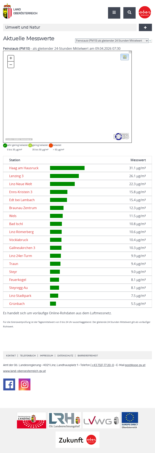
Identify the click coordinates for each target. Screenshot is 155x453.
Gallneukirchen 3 (22, 248)
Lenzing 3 (16, 176)
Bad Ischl (16, 224)
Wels (13, 216)
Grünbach (17, 303)
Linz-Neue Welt (20, 184)
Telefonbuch (28, 356)
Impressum (46, 356)
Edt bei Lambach (22, 200)
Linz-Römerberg (21, 232)
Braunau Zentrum (23, 208)
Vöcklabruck (18, 240)
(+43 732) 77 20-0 (102, 365)
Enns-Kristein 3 (20, 192)
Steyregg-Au (18, 287)
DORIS (17, 139)
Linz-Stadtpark (20, 295)
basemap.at (26, 139)
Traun (13, 263)
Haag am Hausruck (23, 168)
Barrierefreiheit (88, 356)
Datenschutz (65, 356)
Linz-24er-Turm (20, 256)
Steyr (13, 271)
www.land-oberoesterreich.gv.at (24, 371)
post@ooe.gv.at (135, 365)
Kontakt (11, 356)
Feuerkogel (17, 279)
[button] (125, 56)
